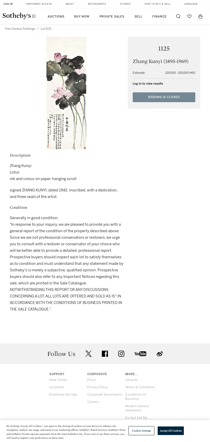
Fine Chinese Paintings (20, 29)
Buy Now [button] (81, 16)
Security (131, 380)
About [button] (69, 4)
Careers (93, 402)
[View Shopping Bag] (200, 16)
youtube (140, 353)
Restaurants (97, 4)
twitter (88, 354)
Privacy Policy (97, 387)
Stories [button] (125, 4)
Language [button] (191, 4)
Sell (138, 16)
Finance (159, 16)
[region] (105, 431)
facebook (105, 354)
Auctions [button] (56, 16)
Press (91, 380)
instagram (121, 354)
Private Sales (112, 16)
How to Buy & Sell (158, 4)
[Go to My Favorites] (189, 16)
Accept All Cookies (171, 430)
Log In (8, 4)
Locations (56, 387)
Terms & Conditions (140, 387)
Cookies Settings (141, 430)
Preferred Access (39, 4)
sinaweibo (160, 353)
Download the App (63, 394)
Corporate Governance (104, 394)
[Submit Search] (178, 16)
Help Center (58, 380)
